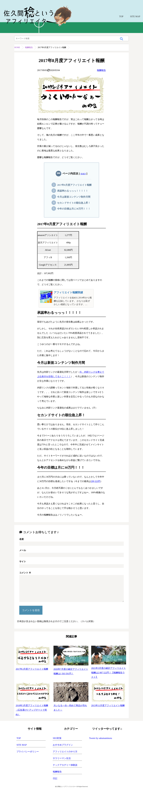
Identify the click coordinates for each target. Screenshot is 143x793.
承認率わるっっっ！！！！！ (72, 191)
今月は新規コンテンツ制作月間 (73, 197)
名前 (21, 539)
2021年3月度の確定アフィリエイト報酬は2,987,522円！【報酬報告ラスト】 (108, 672)
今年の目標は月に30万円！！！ (73, 208)
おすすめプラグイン (63, 745)
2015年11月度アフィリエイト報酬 (108, 705)
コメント (25, 572)
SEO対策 (57, 738)
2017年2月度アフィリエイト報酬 (32, 669)
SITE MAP (135, 16)
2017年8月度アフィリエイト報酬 (74, 185)
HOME (17, 47)
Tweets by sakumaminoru (100, 738)
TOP (121, 16)
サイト (22, 561)
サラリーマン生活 (62, 758)
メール (22, 550)
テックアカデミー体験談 (65, 765)
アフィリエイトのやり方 (65, 751)
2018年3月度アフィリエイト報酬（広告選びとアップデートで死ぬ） (32, 710)
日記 (55, 778)
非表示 (83, 174)
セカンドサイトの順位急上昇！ (73, 203)
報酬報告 (29, 47)
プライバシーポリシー (27, 751)
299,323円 (95, 481)
